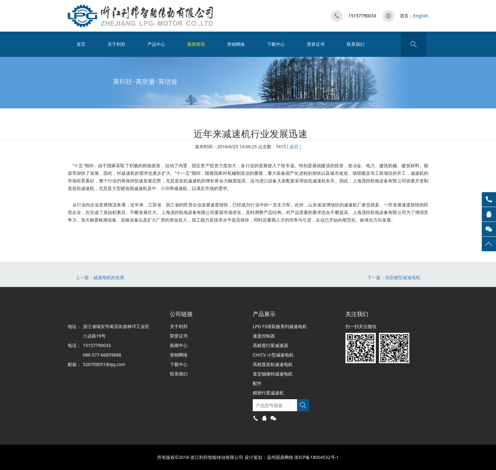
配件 (257, 383)
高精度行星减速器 (270, 345)
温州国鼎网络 (280, 457)
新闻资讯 (196, 44)
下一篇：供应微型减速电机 (393, 277)
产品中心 (156, 44)
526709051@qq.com (104, 364)
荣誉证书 (316, 44)
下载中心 (276, 44)
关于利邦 (116, 44)
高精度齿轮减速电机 (273, 364)
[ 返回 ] (294, 146)
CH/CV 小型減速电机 (273, 355)
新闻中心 (179, 345)
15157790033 (362, 16)
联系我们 (355, 44)
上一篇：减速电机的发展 (100, 277)
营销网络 (236, 44)
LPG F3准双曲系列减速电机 (280, 326)
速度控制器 (264, 336)
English (420, 16)
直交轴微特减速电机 (273, 374)
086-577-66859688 (102, 355)
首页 (81, 44)
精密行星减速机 (268, 393)
